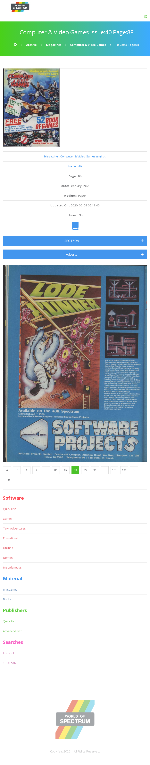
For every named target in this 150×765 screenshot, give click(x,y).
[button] (145, 17)
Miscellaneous (12, 567)
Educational (10, 538)
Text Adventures (14, 528)
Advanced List (12, 631)
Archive (31, 45)
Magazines (54, 45)
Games (7, 519)
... (46, 470)
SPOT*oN (9, 663)
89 (85, 470)
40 (75, 166)
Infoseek (9, 653)
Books (7, 599)
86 (55, 470)
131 (114, 470)
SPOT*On (71, 241)
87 (65, 470)
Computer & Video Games (88, 45)
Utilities (8, 548)
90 (94, 470)
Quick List (9, 509)
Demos (8, 558)
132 (124, 470)
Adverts (71, 254)
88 (75, 470)
